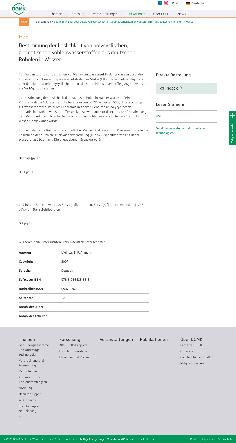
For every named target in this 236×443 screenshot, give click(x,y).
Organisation (189, 351)
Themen (27, 339)
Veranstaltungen (116, 339)
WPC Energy (27, 400)
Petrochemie (28, 371)
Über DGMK (191, 339)
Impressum (208, 439)
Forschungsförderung (75, 351)
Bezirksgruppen (30, 394)
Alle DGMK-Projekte (73, 345)
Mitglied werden (232, 132)
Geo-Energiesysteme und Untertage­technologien (180, 130)
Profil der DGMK (191, 345)
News (182, 14)
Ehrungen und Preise (74, 357)
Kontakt (195, 439)
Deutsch (194, 3)
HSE (158, 116)
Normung (25, 388)
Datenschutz (225, 439)
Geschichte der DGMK (195, 357)
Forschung (69, 339)
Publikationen (154, 339)
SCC (21, 417)
